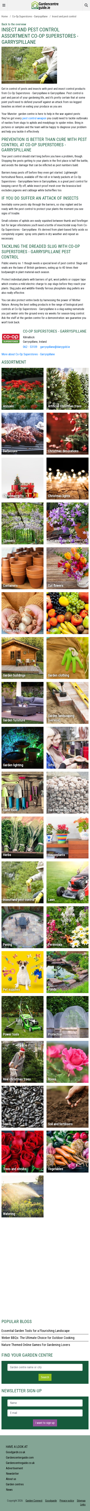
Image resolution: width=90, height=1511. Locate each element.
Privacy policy (67, 1500)
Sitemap (81, 1500)
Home (4, 16)
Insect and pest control (64, 16)
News (9, 1489)
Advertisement (14, 1468)
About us (11, 1479)
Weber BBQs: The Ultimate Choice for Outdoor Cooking (37, 1338)
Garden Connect (34, 1500)
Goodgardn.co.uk (15, 1452)
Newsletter (12, 1473)
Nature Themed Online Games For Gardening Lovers (35, 1345)
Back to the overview (13, 24)
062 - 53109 (30, 347)
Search (45, 1377)
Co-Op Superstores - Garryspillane (30, 16)
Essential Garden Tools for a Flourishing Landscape (35, 1331)
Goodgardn (51, 1500)
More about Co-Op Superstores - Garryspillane (28, 354)
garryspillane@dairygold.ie (55, 347)
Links (83, 1504)
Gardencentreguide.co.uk (20, 1463)
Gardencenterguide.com (20, 1457)
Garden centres (15, 1484)
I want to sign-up (45, 1423)
